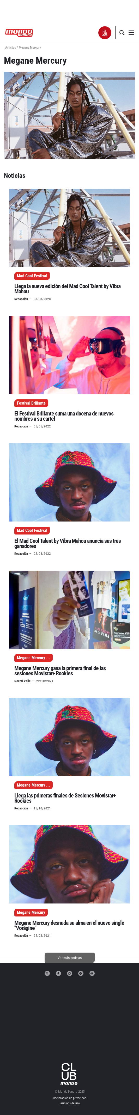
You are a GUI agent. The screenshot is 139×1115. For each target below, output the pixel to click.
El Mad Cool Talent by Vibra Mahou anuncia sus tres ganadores (67, 543)
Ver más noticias (70, 958)
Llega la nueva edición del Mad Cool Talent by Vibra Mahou (67, 289)
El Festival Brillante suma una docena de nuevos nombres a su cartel (63, 416)
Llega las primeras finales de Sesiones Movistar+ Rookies (65, 798)
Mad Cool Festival (32, 275)
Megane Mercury (31, 657)
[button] (105, 32)
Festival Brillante (31, 403)
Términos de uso (69, 1103)
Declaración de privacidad (69, 1098)
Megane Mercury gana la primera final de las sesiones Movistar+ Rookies (60, 671)
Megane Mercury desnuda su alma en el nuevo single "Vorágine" (69, 925)
